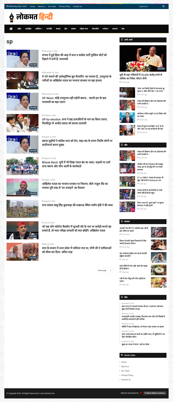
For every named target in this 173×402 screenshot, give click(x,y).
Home (32, 6)
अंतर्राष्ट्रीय (28, 29)
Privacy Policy (64, 6)
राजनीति (49, 29)
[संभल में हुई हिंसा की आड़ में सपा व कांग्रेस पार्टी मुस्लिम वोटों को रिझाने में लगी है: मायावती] (22, 59)
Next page (104, 270)
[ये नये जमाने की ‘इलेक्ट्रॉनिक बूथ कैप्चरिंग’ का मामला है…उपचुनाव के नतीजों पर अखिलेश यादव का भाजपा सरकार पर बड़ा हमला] (22, 80)
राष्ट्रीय (19, 29)
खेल (65, 29)
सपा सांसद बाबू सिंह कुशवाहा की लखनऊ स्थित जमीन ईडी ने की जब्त (77, 205)
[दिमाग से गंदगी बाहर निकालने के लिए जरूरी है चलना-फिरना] (158, 245)
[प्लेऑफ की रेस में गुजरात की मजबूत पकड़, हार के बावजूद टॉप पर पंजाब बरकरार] (127, 168)
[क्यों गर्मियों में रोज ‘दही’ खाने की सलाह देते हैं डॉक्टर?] (158, 270)
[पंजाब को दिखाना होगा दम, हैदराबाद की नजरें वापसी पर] (127, 105)
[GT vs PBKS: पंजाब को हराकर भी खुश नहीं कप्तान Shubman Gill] (127, 181)
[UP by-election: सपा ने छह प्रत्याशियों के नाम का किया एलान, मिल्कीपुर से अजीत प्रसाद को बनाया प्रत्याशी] (22, 123)
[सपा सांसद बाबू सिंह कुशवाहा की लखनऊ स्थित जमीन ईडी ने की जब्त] (22, 209)
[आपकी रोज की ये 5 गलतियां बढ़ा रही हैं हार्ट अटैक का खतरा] (158, 232)
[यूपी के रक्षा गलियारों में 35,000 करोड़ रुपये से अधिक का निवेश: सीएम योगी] (143, 58)
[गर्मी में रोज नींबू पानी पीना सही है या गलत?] (158, 282)
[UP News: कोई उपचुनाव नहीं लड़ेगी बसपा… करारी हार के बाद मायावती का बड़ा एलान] (22, 102)
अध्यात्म (115, 29)
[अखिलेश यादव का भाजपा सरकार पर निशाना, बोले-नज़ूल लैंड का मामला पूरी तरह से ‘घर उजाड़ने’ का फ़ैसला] (22, 187)
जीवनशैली (95, 29)
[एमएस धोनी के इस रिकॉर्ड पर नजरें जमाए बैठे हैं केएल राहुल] (127, 194)
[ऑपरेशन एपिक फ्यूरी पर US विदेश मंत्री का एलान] (127, 117)
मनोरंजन (105, 29)
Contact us (77, 6)
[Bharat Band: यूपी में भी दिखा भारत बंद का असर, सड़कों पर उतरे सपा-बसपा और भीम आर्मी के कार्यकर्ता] (22, 166)
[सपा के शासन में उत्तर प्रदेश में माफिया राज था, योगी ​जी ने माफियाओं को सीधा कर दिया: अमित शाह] (22, 252)
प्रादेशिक (38, 29)
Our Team (52, 6)
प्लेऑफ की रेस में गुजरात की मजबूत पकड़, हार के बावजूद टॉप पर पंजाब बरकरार (150, 167)
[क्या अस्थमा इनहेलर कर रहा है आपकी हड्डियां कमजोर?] (158, 257)
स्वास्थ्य (73, 29)
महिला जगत (84, 29)
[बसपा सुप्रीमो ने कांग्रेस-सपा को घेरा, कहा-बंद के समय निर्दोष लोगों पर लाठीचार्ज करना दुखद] (22, 145)
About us (41, 6)
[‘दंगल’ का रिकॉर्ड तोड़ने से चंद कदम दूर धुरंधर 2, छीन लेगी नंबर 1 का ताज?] (127, 92)
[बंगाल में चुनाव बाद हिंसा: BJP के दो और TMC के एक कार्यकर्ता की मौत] (127, 130)
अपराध (58, 29)
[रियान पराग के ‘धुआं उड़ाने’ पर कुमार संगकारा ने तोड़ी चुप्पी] (127, 206)
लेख (123, 29)
